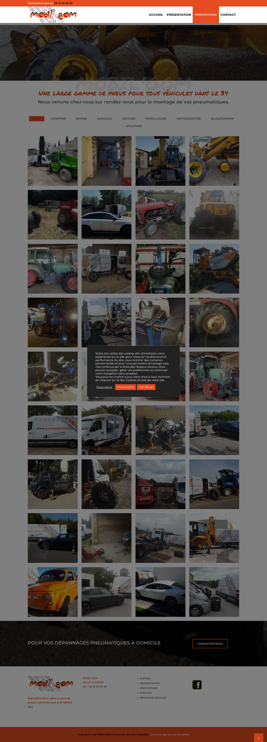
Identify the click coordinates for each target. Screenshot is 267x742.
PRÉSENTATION (175, 15)
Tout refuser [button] (146, 387)
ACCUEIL (151, 15)
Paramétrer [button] (104, 387)
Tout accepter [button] (125, 387)
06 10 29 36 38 (63, 3)
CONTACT (227, 15)
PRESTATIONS (204, 15)
